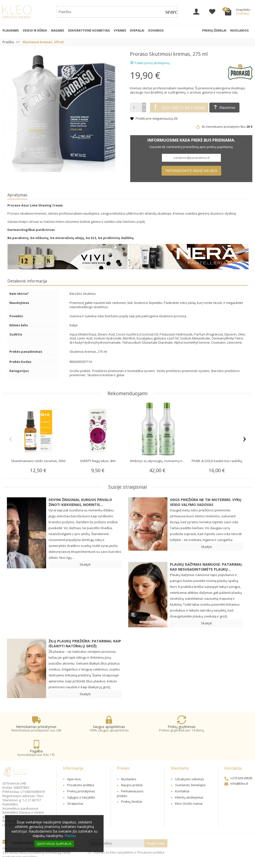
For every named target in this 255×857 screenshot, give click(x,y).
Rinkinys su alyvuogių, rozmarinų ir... (157, 461)
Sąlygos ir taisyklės (81, 777)
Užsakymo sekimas (189, 759)
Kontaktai (182, 771)
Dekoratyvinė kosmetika (89, 30)
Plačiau (70, 835)
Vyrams (120, 30)
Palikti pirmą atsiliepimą (149, 62)
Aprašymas (17, 195)
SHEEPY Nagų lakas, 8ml (97, 461)
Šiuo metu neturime (179, 108)
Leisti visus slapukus (54, 843)
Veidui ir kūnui (35, 30)
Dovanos (156, 30)
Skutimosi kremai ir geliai (105, 375)
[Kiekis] (136, 107)
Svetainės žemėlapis (190, 765)
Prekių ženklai (214, 30)
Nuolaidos (239, 30)
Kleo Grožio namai (188, 783)
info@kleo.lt (236, 763)
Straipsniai (75, 783)
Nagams (57, 30)
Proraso (139, 54)
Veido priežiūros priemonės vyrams (183, 371)
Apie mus (74, 759)
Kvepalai (137, 30)
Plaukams (10, 30)
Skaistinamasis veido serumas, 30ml (38, 461)
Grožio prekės (80, 371)
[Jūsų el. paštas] (116, 823)
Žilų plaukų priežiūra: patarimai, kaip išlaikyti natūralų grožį (85, 643)
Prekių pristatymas (81, 771)
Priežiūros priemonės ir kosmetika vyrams (124, 371)
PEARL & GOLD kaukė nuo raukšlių (217, 461)
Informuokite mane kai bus (191, 170)
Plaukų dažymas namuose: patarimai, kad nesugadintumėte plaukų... (206, 567)
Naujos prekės (132, 765)
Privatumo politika (80, 765)
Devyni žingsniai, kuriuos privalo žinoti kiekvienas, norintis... (80, 502)
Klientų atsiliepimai (189, 777)
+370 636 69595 (238, 758)
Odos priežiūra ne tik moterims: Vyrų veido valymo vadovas (205, 502)
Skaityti (85, 564)
